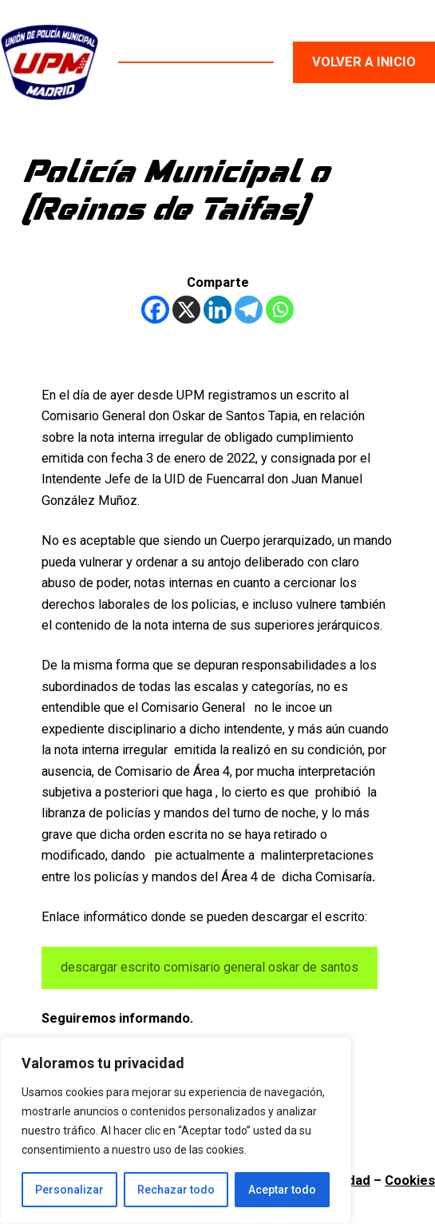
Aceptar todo (282, 1189)
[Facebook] (155, 310)
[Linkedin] (217, 310)
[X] (186, 310)
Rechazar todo (176, 1189)
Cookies (410, 1180)
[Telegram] (249, 310)
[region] (175, 1130)
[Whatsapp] (280, 310)
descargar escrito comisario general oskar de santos (209, 967)
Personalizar (69, 1189)
